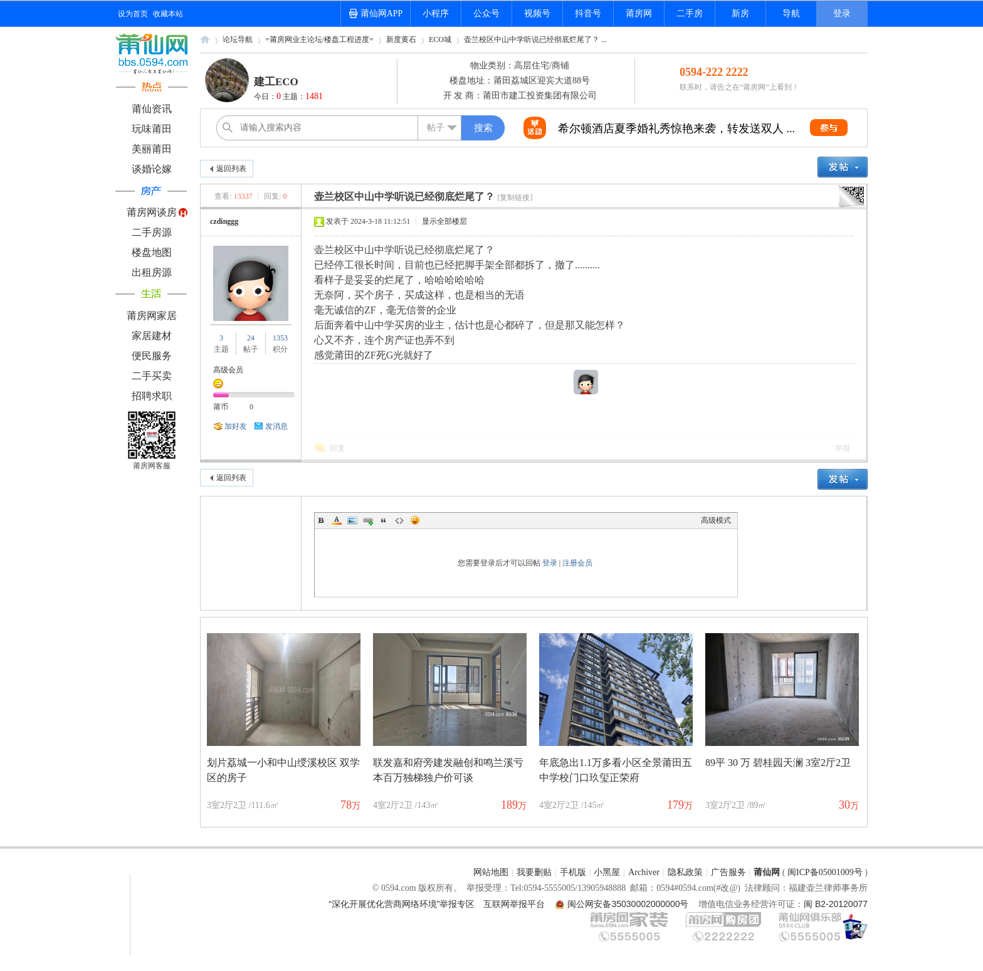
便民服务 (152, 355)
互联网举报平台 (514, 904)
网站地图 (490, 872)
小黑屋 (607, 872)
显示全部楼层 (444, 221)
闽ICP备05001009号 (825, 872)
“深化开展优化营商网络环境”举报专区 (402, 904)
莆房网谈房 (152, 212)
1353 (280, 337)
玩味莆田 (152, 128)
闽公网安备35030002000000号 (627, 904)
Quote (383, 520)
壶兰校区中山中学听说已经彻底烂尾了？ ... (535, 39)
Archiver (644, 872)
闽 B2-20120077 (836, 904)
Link (368, 520)
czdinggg (224, 221)
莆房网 (639, 13)
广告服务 (728, 872)
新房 (740, 13)
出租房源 (152, 272)
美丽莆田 (152, 149)
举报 (842, 448)
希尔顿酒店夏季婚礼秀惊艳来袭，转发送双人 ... (676, 128)
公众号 (486, 13)
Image (352, 520)
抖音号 (588, 13)
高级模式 (716, 520)
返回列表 (231, 168)
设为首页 (133, 13)
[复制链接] (514, 197)
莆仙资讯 (152, 108)
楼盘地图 (152, 252)
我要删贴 (534, 872)
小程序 (436, 13)
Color (336, 520)
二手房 (689, 13)
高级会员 (228, 369)
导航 (791, 13)
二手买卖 (152, 375)
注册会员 (577, 563)
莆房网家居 (152, 315)
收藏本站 (168, 13)
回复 (337, 448)
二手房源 (152, 232)
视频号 (537, 13)
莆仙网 (205, 43)
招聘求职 (152, 396)
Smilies (415, 520)
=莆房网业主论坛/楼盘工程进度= (319, 39)
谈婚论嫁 (152, 169)
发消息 (276, 426)
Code (399, 520)
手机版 (573, 872)
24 (251, 337)
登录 (842, 13)
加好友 (235, 426)
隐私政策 (685, 872)
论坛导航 (238, 39)
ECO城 (440, 39)
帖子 (435, 127)
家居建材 (152, 335)
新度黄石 (401, 39)
